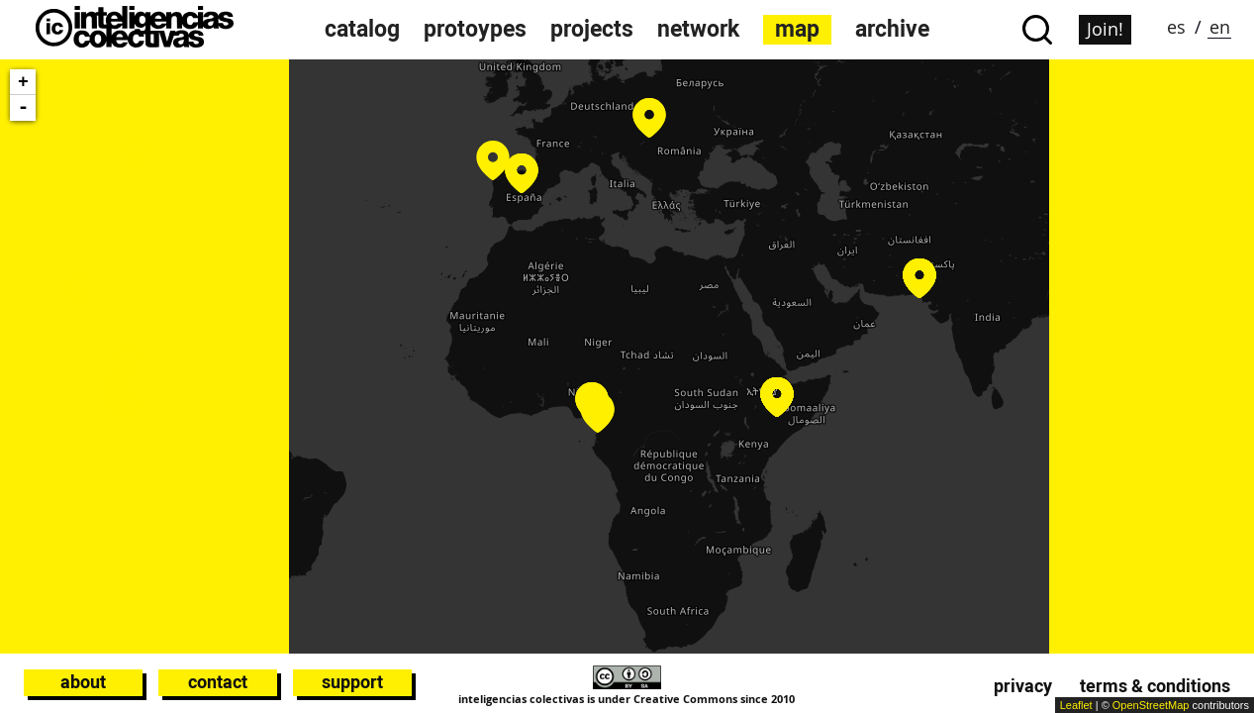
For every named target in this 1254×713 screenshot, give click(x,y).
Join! (1105, 29)
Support (352, 681)
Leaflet (1076, 705)
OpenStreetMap (1151, 705)
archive (892, 29)
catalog (362, 29)
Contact (217, 681)
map (797, 29)
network (698, 29)
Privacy (1023, 685)
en (1219, 27)
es (1176, 27)
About (83, 681)
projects (591, 29)
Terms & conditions (1155, 685)
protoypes (475, 29)
